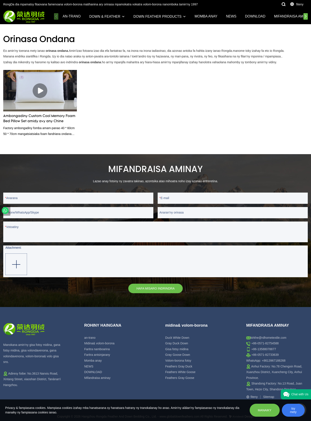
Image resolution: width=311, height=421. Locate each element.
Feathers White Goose (180, 372)
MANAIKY (264, 410)
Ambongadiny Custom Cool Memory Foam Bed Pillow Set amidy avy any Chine (39, 118)
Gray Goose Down (177, 354)
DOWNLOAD (255, 16)
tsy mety (293, 410)
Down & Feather (105, 16)
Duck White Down (177, 337)
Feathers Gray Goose (179, 378)
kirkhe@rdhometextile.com (268, 337)
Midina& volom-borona (99, 343)
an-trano (72, 16)
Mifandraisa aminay (97, 378)
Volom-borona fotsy (178, 360)
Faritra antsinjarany (97, 354)
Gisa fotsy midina (176, 349)
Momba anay (206, 16)
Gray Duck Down (176, 343)
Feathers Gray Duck (178, 366)
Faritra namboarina (97, 349)
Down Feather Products (157, 16)
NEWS (231, 16)
